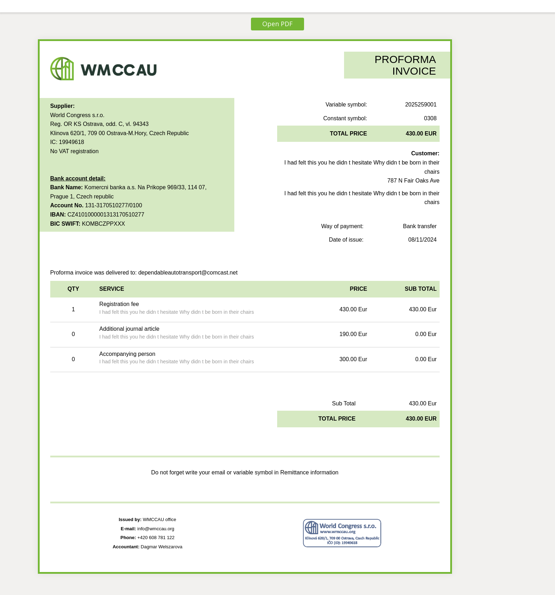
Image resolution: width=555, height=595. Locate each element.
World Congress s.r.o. (77, 115)
